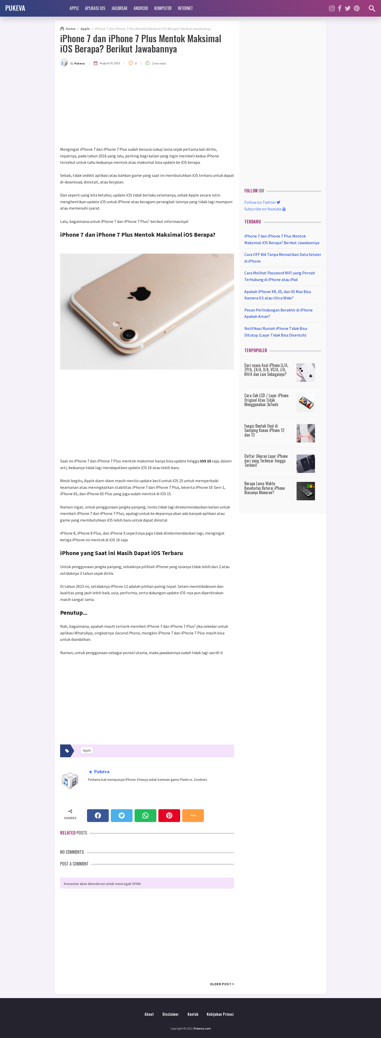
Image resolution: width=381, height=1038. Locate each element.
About (149, 1014)
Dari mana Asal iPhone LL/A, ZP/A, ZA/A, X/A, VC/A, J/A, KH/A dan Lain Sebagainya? (266, 369)
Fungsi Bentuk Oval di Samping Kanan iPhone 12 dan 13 (264, 430)
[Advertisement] (147, 108)
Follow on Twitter (262, 202)
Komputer (163, 8)
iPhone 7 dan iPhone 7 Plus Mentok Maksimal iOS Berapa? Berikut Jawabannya (140, 43)
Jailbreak (119, 8)
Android (141, 8)
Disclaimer (170, 1014)
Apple (74, 8)
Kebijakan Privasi (220, 1014)
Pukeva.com (202, 1028)
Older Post (222, 984)
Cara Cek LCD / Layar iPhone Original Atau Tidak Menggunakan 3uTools (266, 399)
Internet (185, 8)
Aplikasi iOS (95, 8)
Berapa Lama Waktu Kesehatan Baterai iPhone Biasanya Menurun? (264, 487)
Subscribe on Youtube (265, 208)
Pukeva (101, 771)
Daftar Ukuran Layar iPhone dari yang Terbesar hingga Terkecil (266, 460)
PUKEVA (15, 8)
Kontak (193, 1014)
